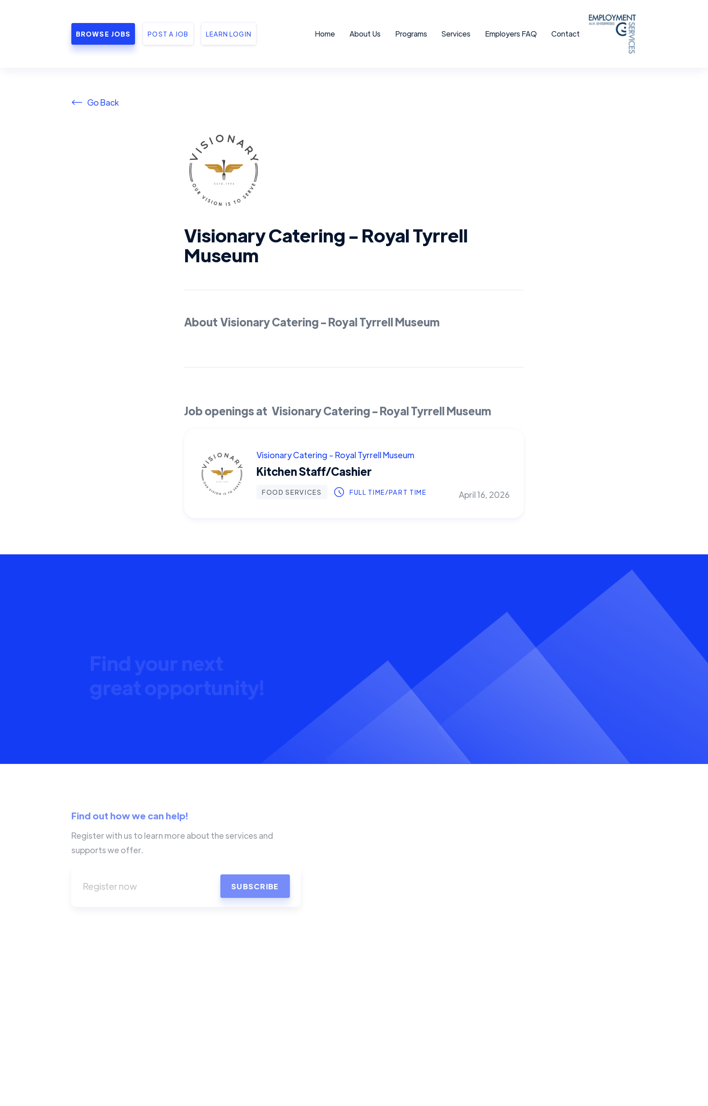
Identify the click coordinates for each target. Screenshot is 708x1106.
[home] (611, 34)
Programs (411, 33)
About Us (365, 33)
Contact (565, 33)
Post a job (168, 34)
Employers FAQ (511, 33)
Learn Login (229, 34)
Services (456, 33)
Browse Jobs (103, 34)
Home (325, 33)
